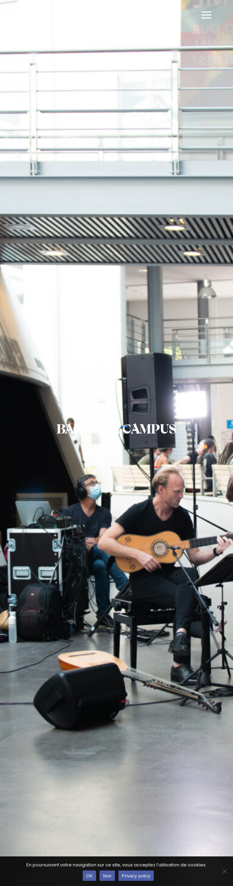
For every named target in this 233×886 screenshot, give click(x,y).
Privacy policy (136, 875)
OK (89, 875)
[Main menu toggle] (206, 15)
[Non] (224, 871)
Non (107, 875)
